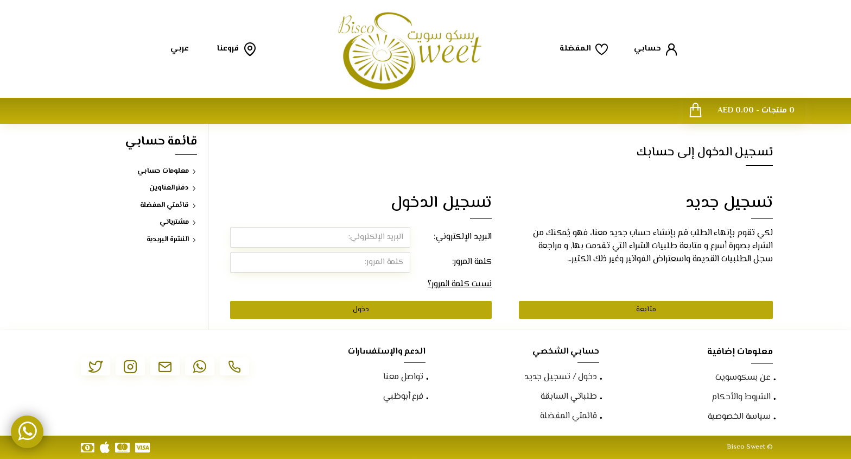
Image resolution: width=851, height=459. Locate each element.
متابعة (646, 309)
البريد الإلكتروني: (463, 237)
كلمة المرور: (472, 262)
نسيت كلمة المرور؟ (460, 284)
